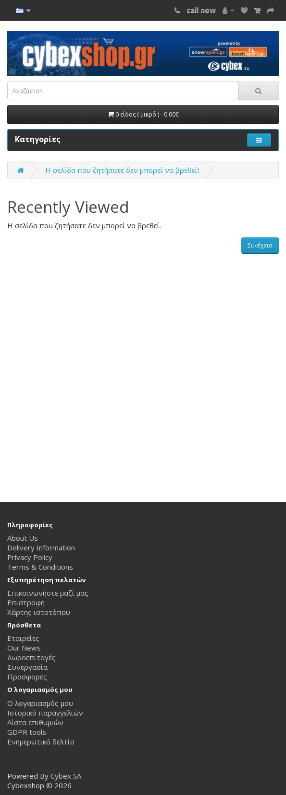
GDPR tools (26, 732)
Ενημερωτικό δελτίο (41, 741)
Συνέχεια (260, 245)
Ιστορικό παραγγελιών (45, 712)
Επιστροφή (26, 602)
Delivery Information (41, 547)
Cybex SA (65, 776)
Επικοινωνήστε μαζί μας (47, 593)
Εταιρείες (23, 638)
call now (201, 9)
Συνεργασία (27, 667)
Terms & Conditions (40, 567)
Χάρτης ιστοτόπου (38, 612)
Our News (24, 647)
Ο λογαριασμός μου (40, 703)
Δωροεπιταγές (31, 657)
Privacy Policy (29, 557)
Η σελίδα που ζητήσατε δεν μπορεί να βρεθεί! (122, 170)
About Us (22, 538)
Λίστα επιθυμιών (35, 722)
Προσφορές (27, 676)
